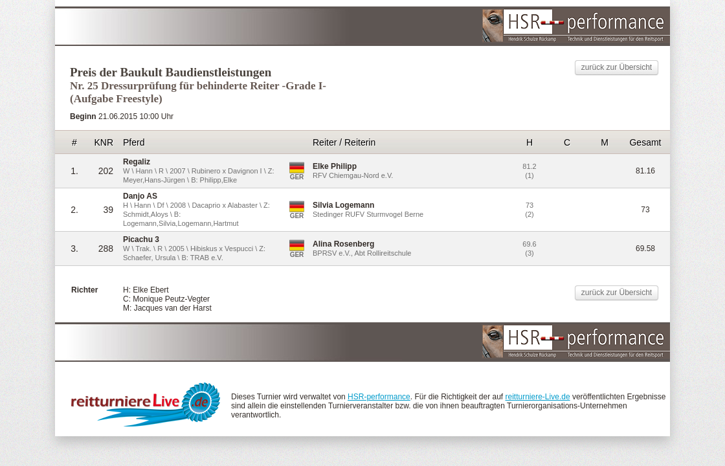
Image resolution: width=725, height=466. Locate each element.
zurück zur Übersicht (616, 67)
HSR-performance (379, 396)
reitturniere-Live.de (538, 396)
